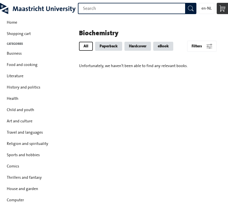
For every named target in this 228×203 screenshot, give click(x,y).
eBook (163, 46)
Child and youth (20, 110)
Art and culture (19, 121)
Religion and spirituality (27, 144)
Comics (13, 166)
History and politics (23, 87)
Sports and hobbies (23, 155)
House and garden (22, 189)
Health (12, 98)
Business (14, 53)
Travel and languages (25, 132)
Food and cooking (22, 65)
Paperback (109, 46)
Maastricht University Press (38, 8)
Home (12, 22)
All (86, 46)
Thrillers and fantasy (24, 177)
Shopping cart (19, 34)
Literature (15, 76)
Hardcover (137, 46)
